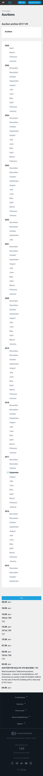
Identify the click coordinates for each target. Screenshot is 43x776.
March (12, 52)
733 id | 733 (6, 655)
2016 (7, 511)
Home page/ (6, 11)
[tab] (21, 697)
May (11, 98)
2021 (7, 244)
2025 (7, 65)
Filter (21, 598)
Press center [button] (21, 710)
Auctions (8, 32)
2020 (7, 298)
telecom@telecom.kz (21, 745)
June (12, 94)
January (13, 61)
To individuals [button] (21, 696)
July (11, 89)
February (13, 57)
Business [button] (21, 703)
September (14, 81)
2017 (7, 457)
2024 (7, 115)
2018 (7, 402)
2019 (7, 348)
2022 (7, 220)
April (11, 48)
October (13, 77)
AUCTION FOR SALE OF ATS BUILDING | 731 (20, 668)
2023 (7, 165)
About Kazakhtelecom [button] (21, 716)
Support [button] (21, 723)
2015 (7, 566)
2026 (7, 45)
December (14, 68)
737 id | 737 (6, 630)
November (14, 72)
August (12, 85)
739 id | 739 (6, 618)
